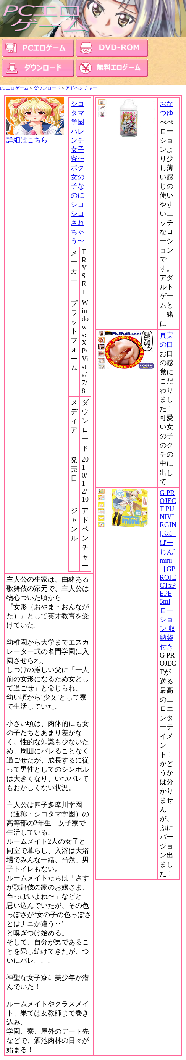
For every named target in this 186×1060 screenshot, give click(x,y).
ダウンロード (47, 88)
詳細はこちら (35, 136)
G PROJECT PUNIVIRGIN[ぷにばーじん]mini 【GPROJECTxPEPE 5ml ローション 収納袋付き (168, 570)
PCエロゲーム (14, 88)
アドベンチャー (81, 88)
